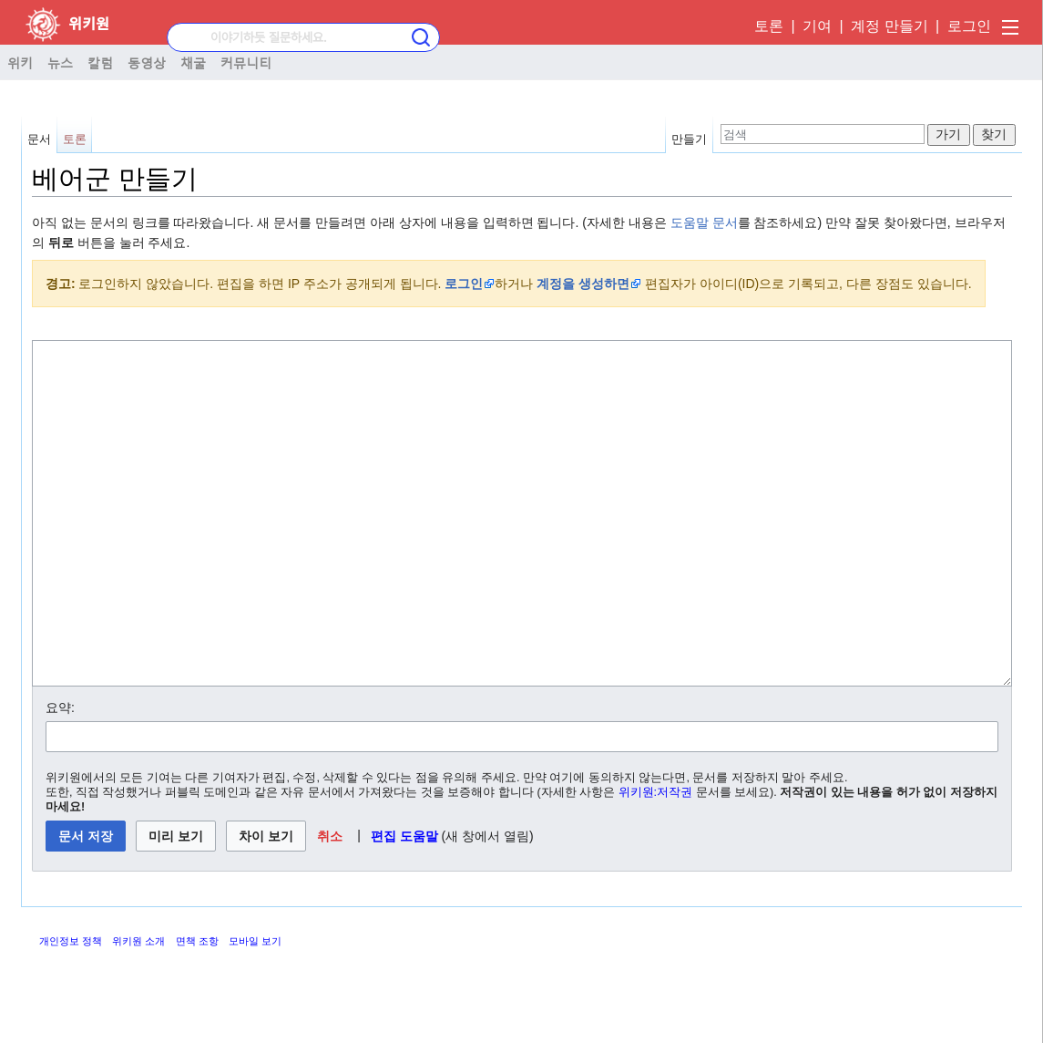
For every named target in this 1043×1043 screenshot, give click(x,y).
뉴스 (60, 62)
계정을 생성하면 (583, 283)
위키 (20, 62)
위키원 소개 (138, 1009)
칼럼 (100, 62)
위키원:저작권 (656, 860)
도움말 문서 (704, 222)
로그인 (969, 26)
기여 (817, 26)
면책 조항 (197, 1009)
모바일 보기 (255, 1009)
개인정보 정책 (70, 1009)
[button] (330, 905)
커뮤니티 (245, 62)
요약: (60, 776)
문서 (39, 139)
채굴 (193, 62)
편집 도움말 (404, 904)
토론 (768, 26)
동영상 (147, 62)
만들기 (689, 139)
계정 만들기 (889, 26)
